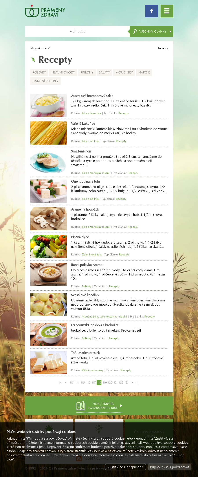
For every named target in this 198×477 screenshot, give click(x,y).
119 (105, 382)
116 (88, 382)
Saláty (104, 72)
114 (77, 382)
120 (110, 382)
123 (126, 382)
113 (72, 382)
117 (94, 382)
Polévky (39, 72)
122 (121, 382)
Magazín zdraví (40, 48)
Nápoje (144, 72)
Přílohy (87, 72)
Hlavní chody (63, 72)
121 (116, 382)
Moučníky (124, 72)
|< (60, 382)
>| (137, 382)
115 (83, 382)
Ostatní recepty (46, 81)
